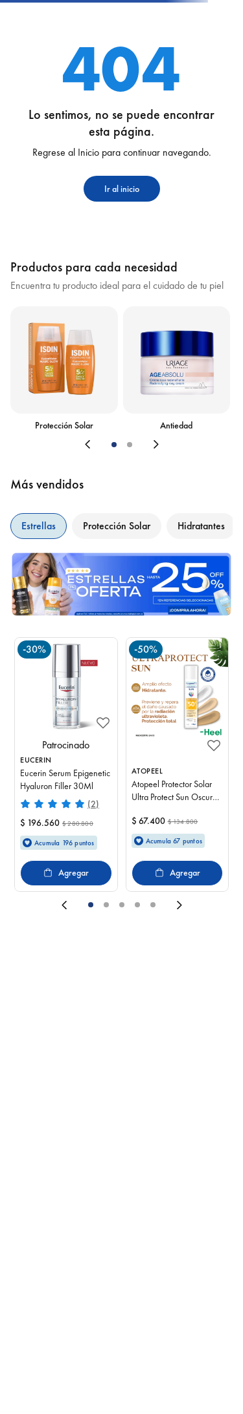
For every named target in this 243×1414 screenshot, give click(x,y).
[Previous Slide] (54, 444)
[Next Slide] (189, 444)
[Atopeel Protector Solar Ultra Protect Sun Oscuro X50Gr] (177, 764)
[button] (114, 444)
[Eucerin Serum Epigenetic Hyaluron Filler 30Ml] (66, 764)
